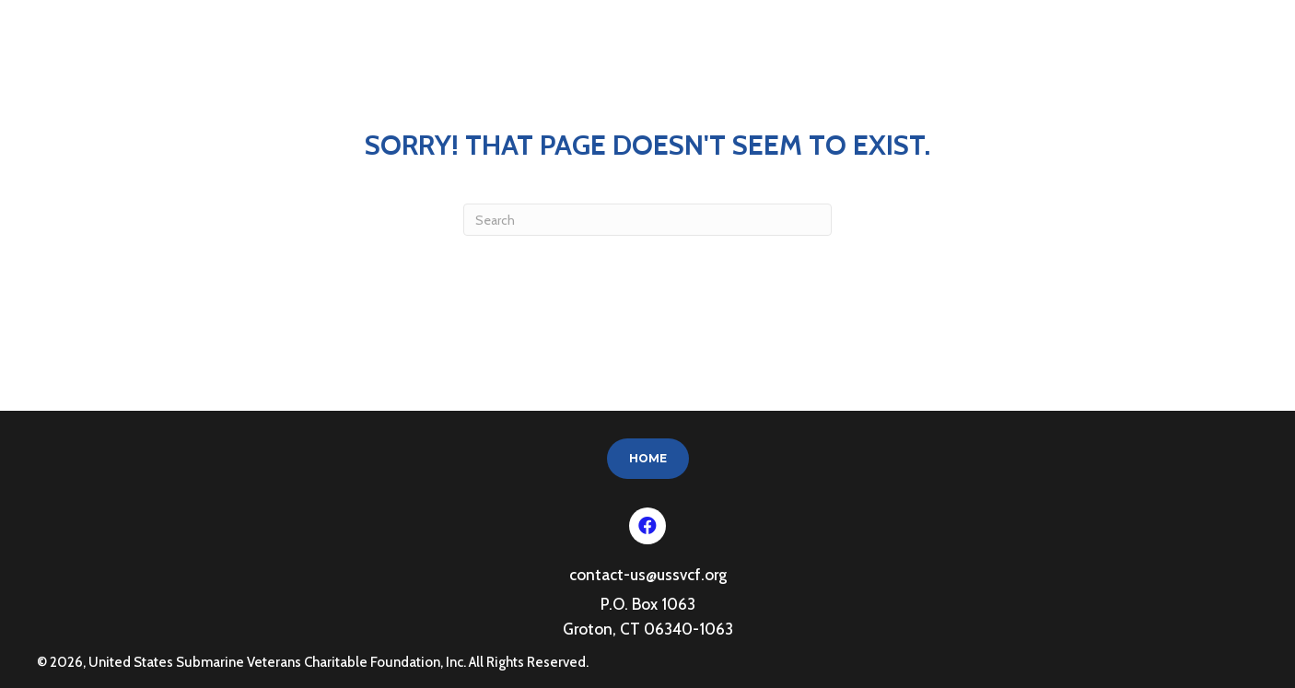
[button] (647, 525)
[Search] (647, 220)
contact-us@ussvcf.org (648, 575)
